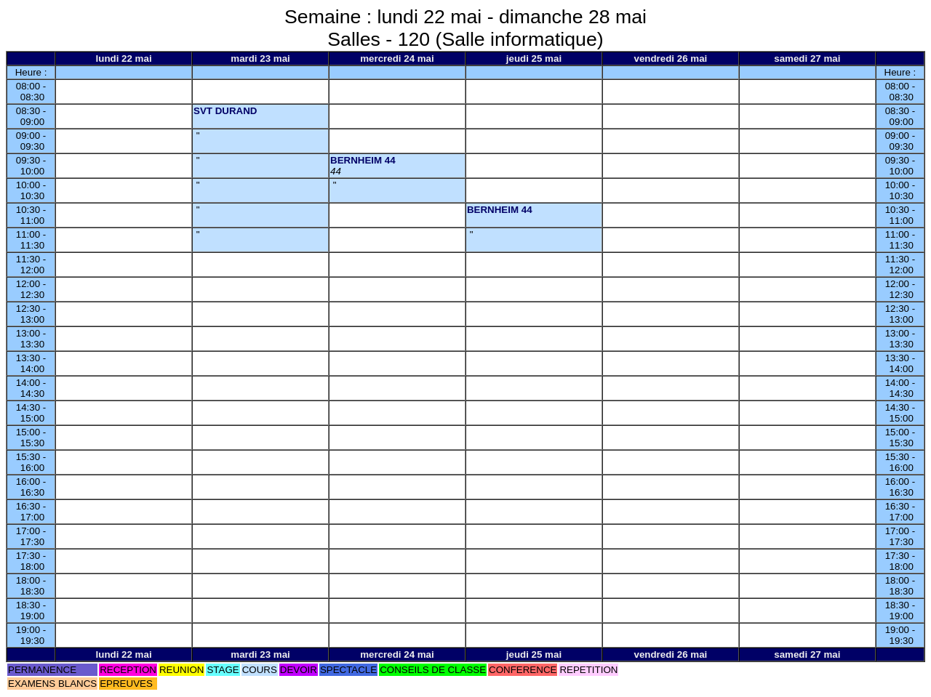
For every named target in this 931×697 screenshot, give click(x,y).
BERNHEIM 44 (363, 160)
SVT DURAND (225, 110)
